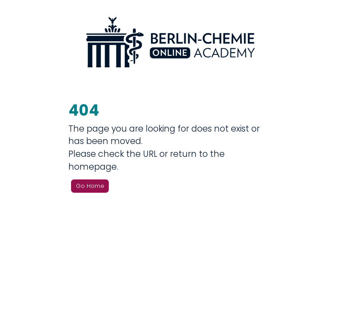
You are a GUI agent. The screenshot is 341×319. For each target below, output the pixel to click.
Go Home (90, 186)
